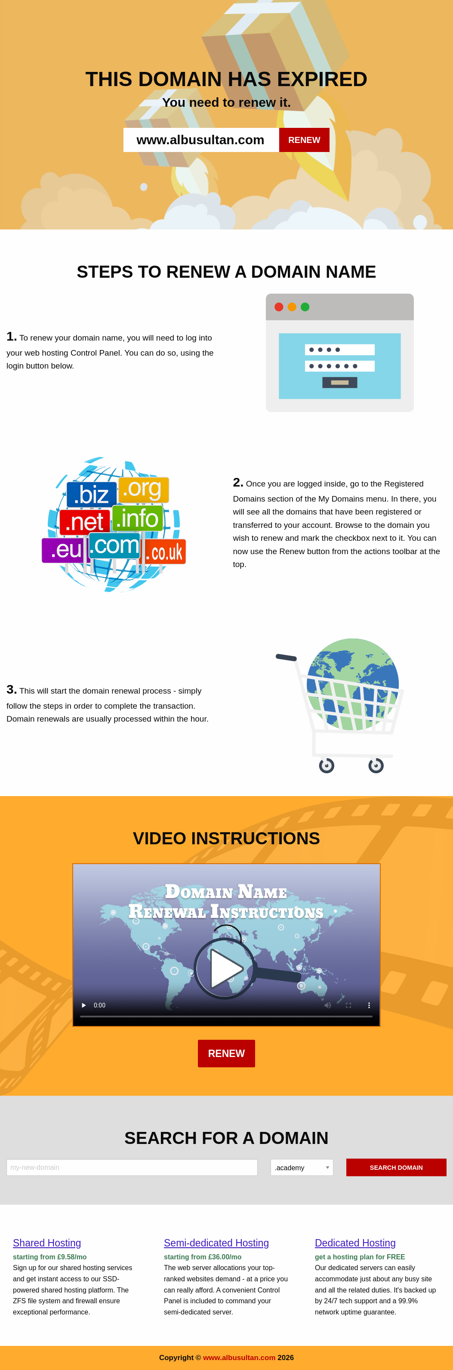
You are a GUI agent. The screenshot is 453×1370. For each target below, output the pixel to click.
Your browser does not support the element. (226, 945)
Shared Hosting (47, 1243)
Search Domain (396, 1167)
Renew (226, 1053)
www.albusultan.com (239, 1358)
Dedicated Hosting (355, 1243)
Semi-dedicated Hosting (216, 1243)
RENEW (304, 140)
